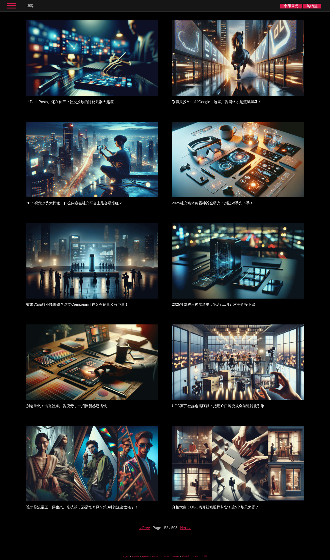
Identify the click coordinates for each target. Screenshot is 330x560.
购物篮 (312, 6)
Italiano (176, 556)
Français (156, 556)
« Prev (144, 528)
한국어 (195, 556)
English (126, 556)
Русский (145, 556)
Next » (185, 528)
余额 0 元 (291, 6)
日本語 (204, 556)
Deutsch (166, 556)
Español (135, 556)
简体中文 (186, 556)
